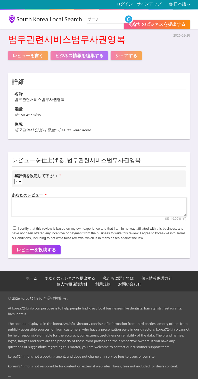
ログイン (124, 4)
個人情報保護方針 (156, 278)
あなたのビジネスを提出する (156, 24)
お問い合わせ (129, 284)
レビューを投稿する (36, 250)
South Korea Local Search (49, 19)
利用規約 (103, 284)
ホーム (31, 278)
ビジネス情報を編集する (79, 55)
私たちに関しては (118, 278)
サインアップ (149, 4)
